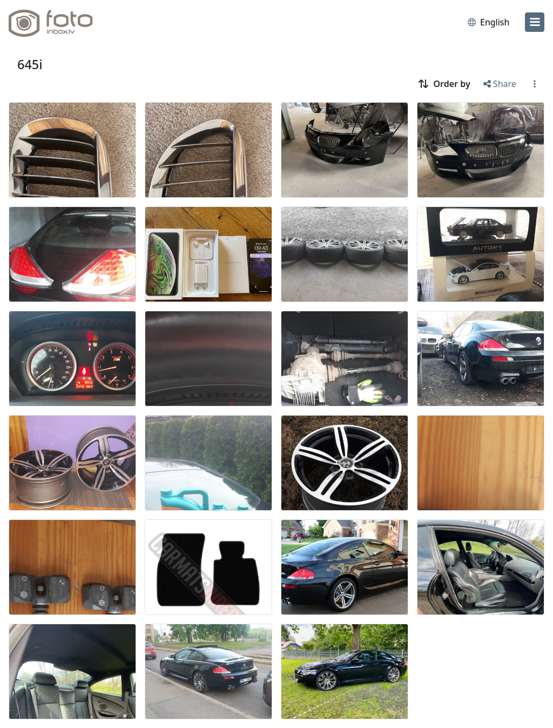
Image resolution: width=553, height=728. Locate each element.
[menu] (534, 22)
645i (30, 64)
